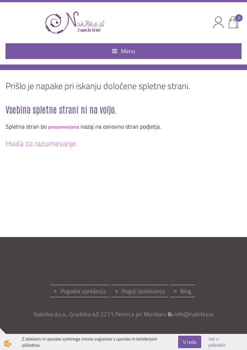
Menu (123, 51)
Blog (185, 291)
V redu (189, 342)
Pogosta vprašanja (83, 291)
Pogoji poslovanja (143, 291)
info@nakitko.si (194, 314)
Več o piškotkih (217, 342)
